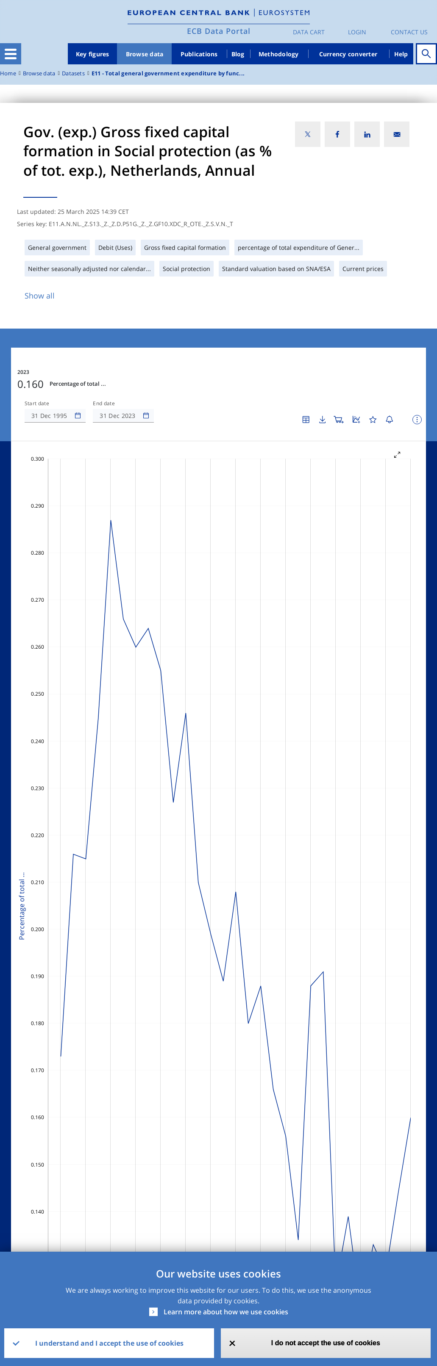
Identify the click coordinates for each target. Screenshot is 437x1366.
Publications (199, 54)
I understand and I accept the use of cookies (109, 1343)
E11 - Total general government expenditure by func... (168, 73)
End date (104, 403)
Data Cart (309, 32)
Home (8, 73)
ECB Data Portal (219, 31)
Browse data (145, 54)
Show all (40, 295)
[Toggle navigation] (10, 53)
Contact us (409, 32)
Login (357, 32)
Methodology (279, 54)
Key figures (92, 54)
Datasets (73, 73)
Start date (37, 403)
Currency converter (348, 54)
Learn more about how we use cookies (226, 1311)
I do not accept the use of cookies (325, 1343)
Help (401, 54)
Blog (238, 54)
